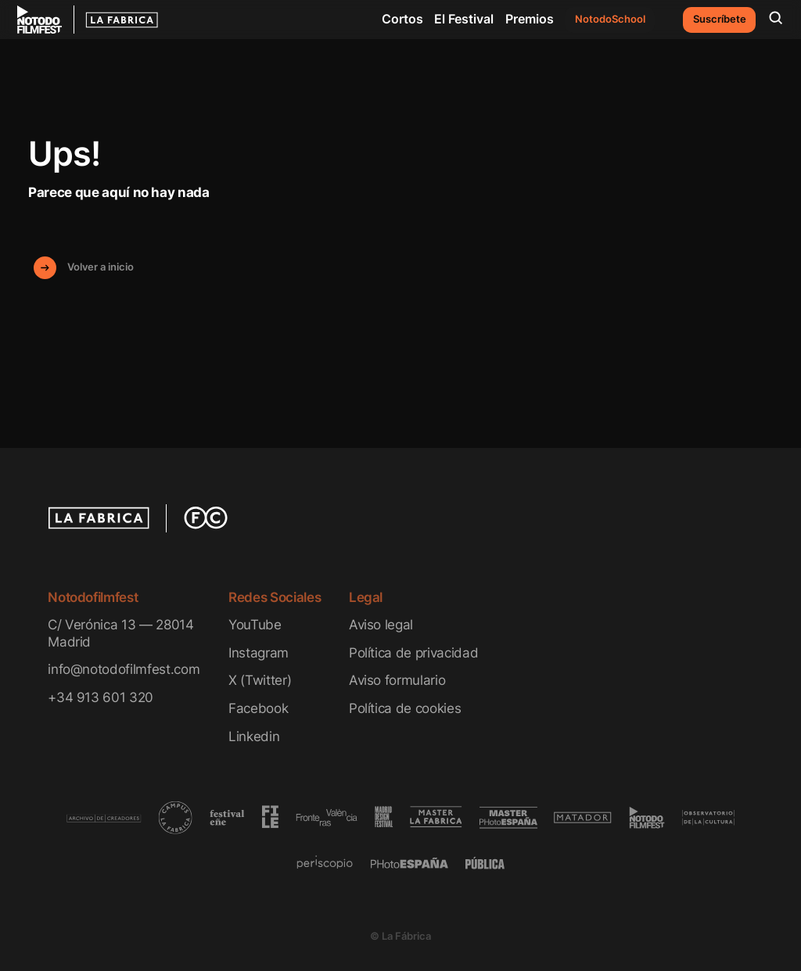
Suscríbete (719, 19)
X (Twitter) (259, 680)
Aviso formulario (397, 680)
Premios (529, 19)
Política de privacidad (413, 652)
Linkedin (253, 736)
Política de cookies (405, 708)
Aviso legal (381, 624)
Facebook (258, 708)
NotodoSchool (610, 19)
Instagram (258, 652)
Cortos (402, 19)
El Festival (464, 19)
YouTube (255, 624)
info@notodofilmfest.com (123, 669)
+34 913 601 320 (100, 697)
